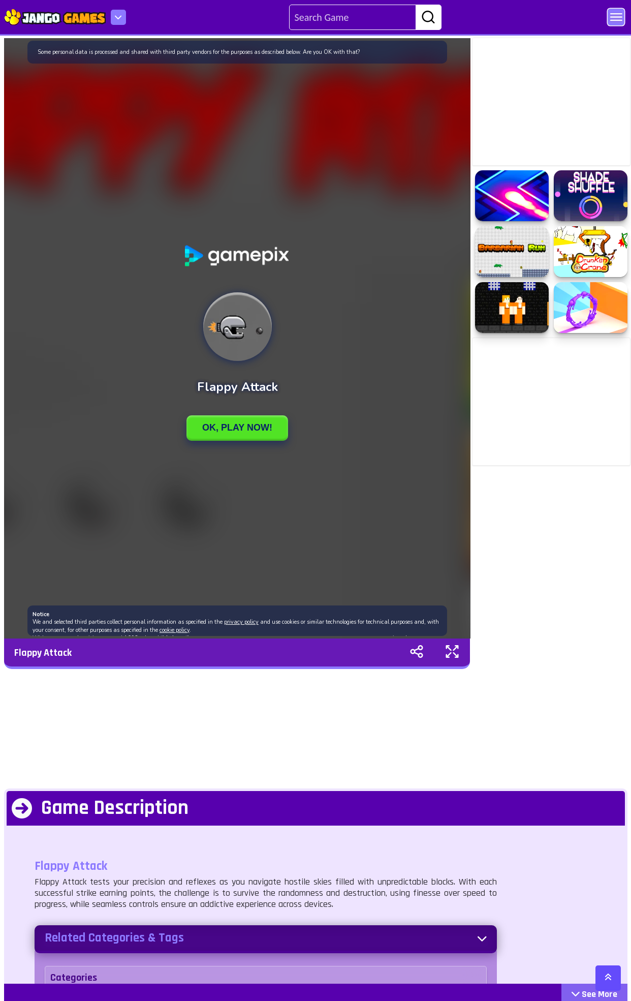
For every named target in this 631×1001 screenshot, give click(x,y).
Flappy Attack (43, 652)
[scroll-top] (608, 978)
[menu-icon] (118, 17)
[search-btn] (428, 18)
